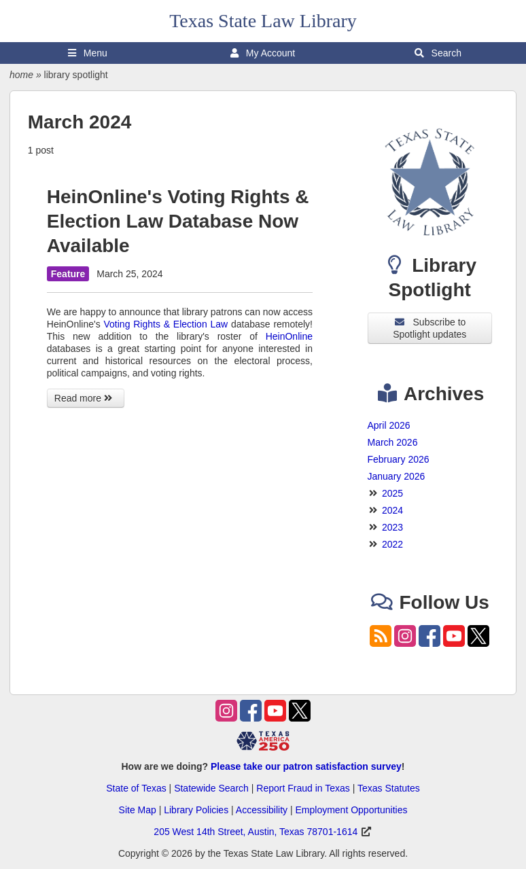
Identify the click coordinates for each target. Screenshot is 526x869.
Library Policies (196, 809)
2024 (392, 510)
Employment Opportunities (351, 809)
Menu (87, 53)
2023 (392, 527)
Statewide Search (211, 788)
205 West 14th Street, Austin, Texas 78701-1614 (255, 831)
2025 (392, 493)
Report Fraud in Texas (302, 788)
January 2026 (396, 476)
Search (438, 53)
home (21, 74)
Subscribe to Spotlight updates (429, 328)
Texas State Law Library (263, 20)
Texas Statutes (388, 788)
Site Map (137, 809)
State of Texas (136, 788)
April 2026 (389, 425)
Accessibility (261, 809)
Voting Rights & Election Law (166, 324)
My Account (262, 53)
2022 (392, 544)
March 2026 (393, 442)
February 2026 (398, 459)
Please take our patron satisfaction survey (306, 766)
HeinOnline (289, 336)
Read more (85, 398)
